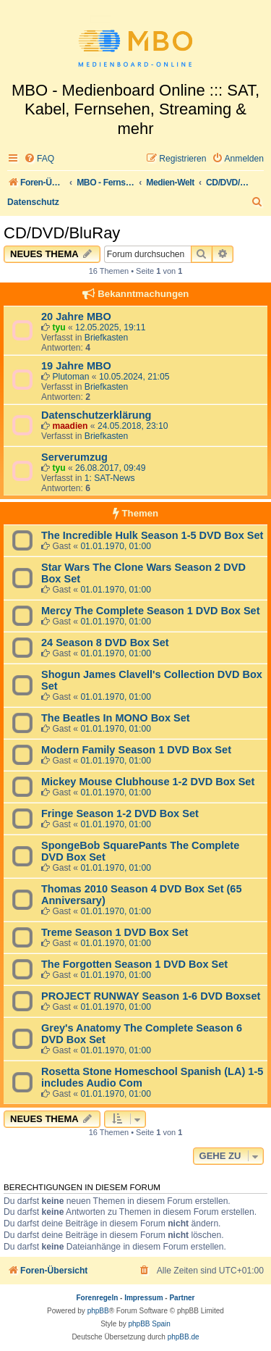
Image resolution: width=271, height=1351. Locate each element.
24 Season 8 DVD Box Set (105, 642)
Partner (181, 1298)
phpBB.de (183, 1337)
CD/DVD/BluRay (62, 233)
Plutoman (70, 377)
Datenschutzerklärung (96, 415)
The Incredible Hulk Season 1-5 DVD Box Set (152, 535)
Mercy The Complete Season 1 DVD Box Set (150, 610)
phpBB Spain (149, 1324)
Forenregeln (98, 1298)
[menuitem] (39, 159)
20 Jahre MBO (76, 316)
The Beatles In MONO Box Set (115, 718)
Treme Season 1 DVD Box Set (114, 932)
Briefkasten (107, 337)
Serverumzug (74, 457)
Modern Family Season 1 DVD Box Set (136, 750)
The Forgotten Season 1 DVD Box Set (134, 964)
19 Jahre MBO (76, 366)
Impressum (143, 1298)
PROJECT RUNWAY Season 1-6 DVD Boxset (150, 996)
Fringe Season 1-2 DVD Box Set (120, 813)
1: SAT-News (110, 478)
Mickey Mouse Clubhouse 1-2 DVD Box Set (147, 781)
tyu (58, 327)
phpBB (98, 1311)
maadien (69, 426)
